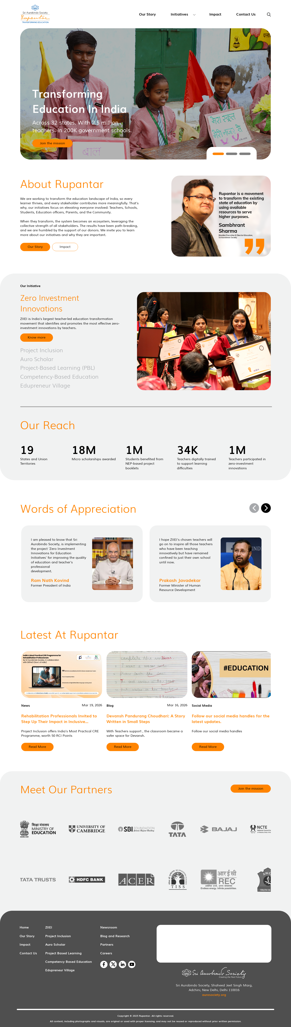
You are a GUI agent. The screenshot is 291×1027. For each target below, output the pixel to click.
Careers (106, 952)
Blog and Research (115, 935)
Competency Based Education (68, 961)
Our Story (27, 935)
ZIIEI (48, 927)
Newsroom (108, 927)
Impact (25, 944)
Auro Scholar (55, 944)
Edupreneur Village (60, 969)
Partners (106, 944)
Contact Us (28, 952)
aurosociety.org (214, 994)
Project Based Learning (63, 952)
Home (24, 927)
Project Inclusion (58, 935)
